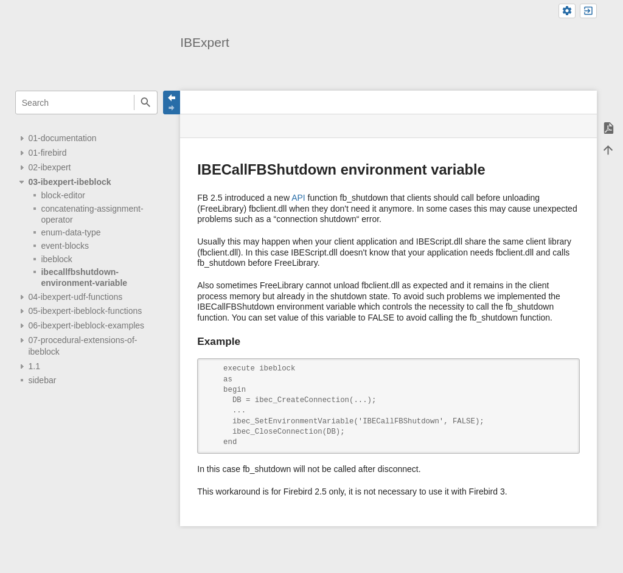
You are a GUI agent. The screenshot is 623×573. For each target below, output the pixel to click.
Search (146, 102)
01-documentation (62, 138)
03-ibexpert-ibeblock (69, 182)
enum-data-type (70, 232)
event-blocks (65, 246)
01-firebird (47, 153)
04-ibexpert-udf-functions (75, 297)
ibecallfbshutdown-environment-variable (84, 277)
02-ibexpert (49, 167)
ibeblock (56, 259)
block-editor (63, 195)
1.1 (34, 366)
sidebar (42, 380)
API (298, 198)
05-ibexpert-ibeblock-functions (85, 311)
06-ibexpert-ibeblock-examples (86, 325)
